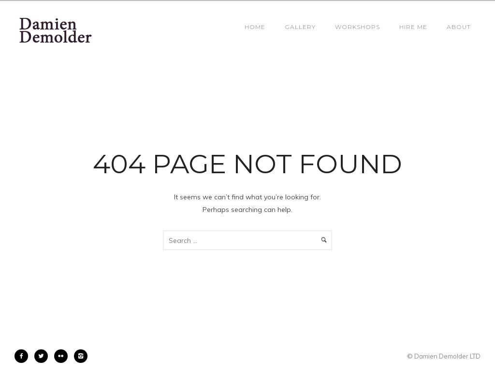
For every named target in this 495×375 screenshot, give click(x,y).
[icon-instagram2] (80, 356)
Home (255, 26)
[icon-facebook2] (24, 356)
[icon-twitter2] (43, 356)
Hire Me (413, 26)
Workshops (357, 26)
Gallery (300, 26)
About (459, 26)
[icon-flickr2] (63, 356)
